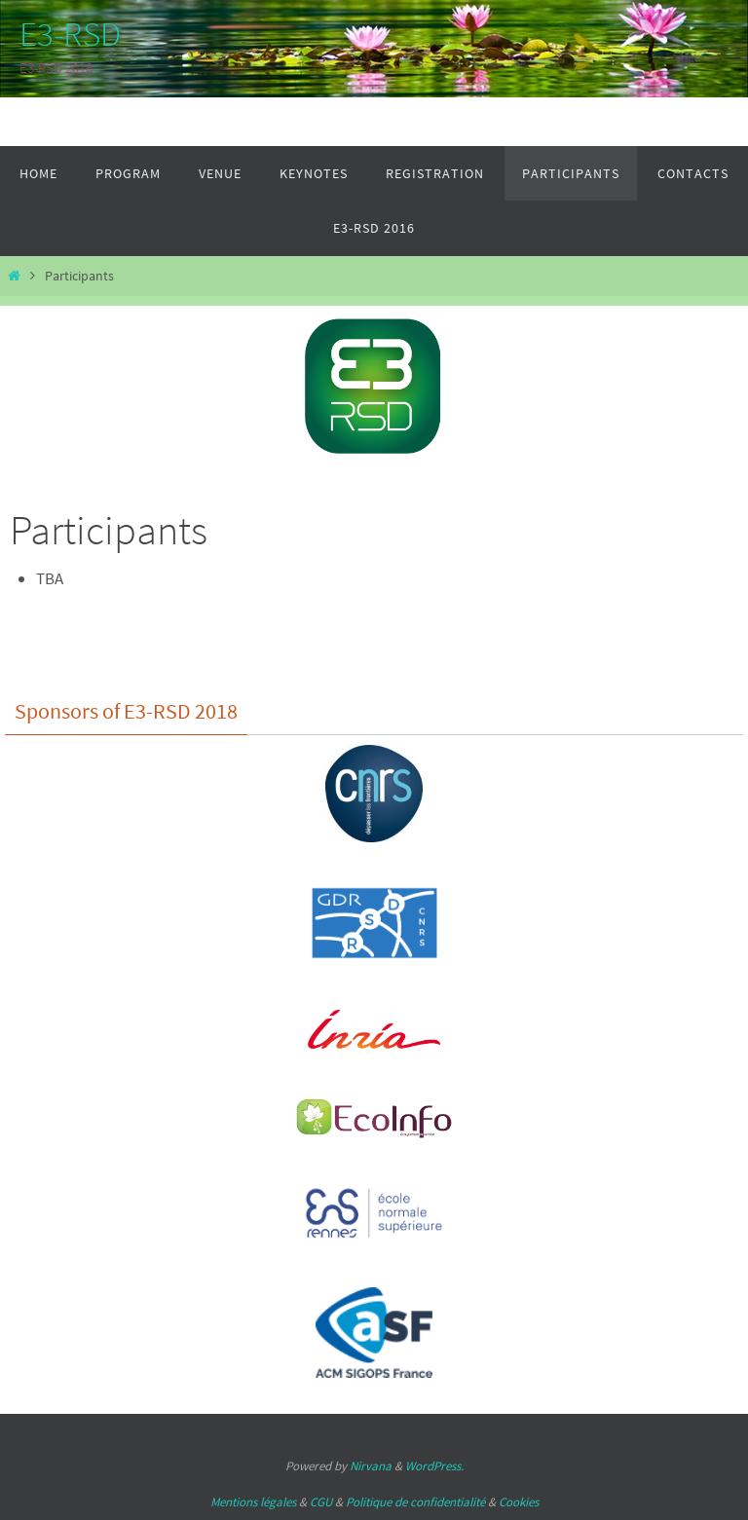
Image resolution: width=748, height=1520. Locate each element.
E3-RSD (70, 34)
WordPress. (434, 1466)
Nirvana (371, 1466)
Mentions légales (253, 1502)
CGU (321, 1502)
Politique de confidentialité (415, 1502)
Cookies (519, 1502)
